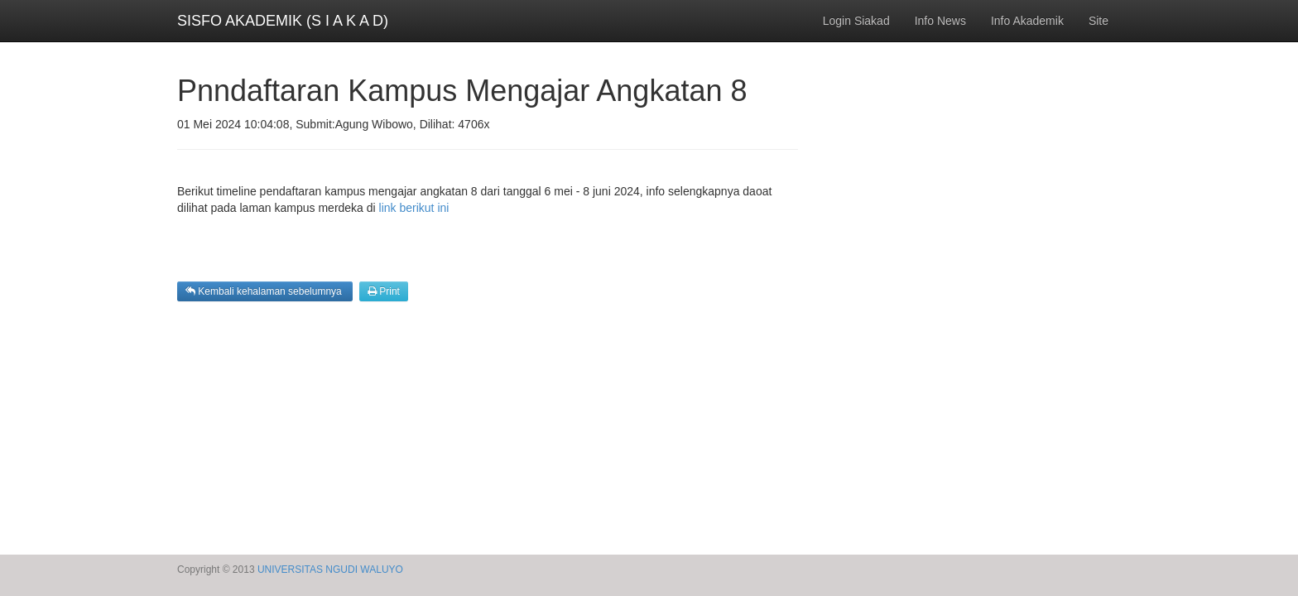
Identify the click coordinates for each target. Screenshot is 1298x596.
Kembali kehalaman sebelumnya (264, 291)
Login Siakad (856, 20)
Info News (940, 20)
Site (1098, 20)
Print (384, 291)
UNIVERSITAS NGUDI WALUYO (330, 569)
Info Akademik (1027, 20)
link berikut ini (414, 207)
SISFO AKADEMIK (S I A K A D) (282, 20)
